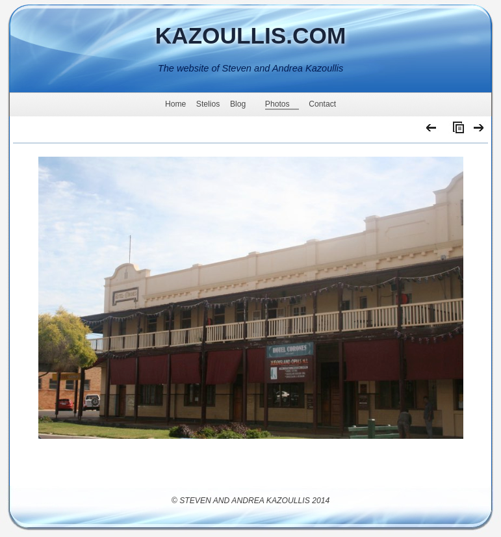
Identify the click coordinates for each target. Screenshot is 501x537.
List (455, 130)
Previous (432, 130)
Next (479, 130)
